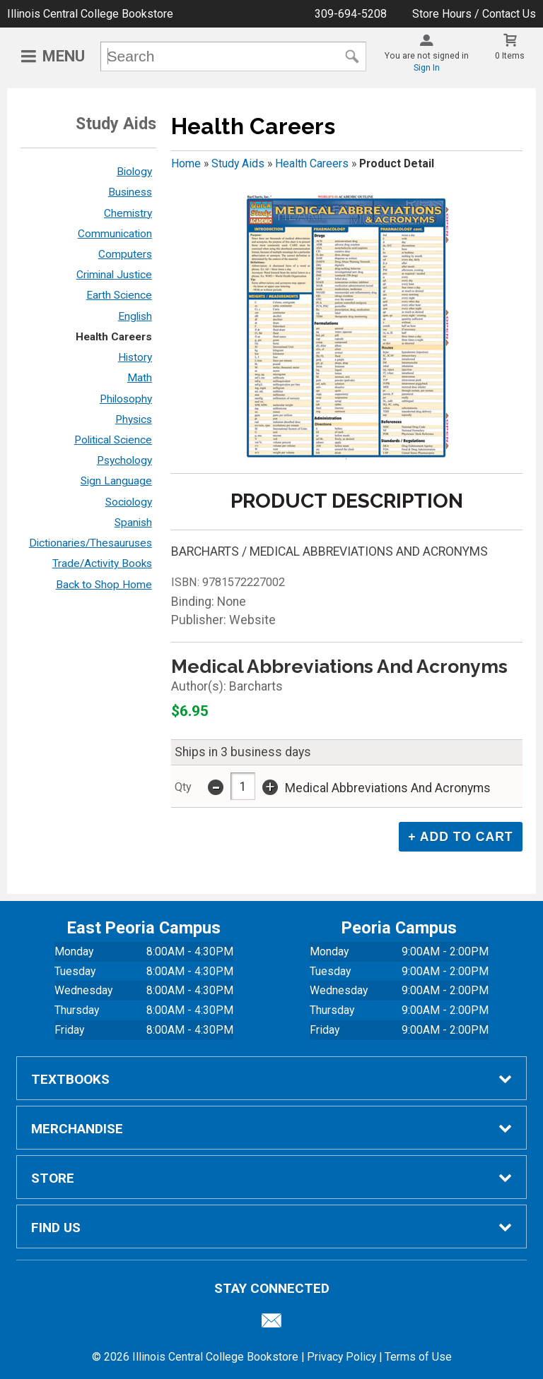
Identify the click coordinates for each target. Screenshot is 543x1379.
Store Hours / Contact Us (474, 13)
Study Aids (237, 163)
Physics (133, 419)
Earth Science (119, 295)
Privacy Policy (341, 1356)
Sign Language (116, 480)
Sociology (128, 502)
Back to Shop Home (104, 584)
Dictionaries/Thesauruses (90, 543)
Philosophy (126, 399)
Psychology (124, 460)
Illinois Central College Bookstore (90, 13)
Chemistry (128, 213)
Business (130, 192)
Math (139, 377)
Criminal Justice (114, 274)
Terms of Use (418, 1356)
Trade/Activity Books (102, 563)
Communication (115, 233)
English (135, 316)
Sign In (427, 68)
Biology (134, 171)
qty (183, 787)
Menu (63, 56)
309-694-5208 (351, 13)
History (135, 357)
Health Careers (114, 336)
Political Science (113, 440)
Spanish (133, 522)
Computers (125, 254)
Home (186, 163)
